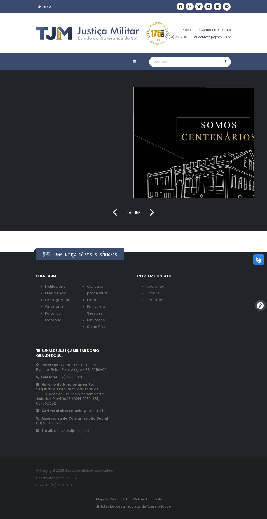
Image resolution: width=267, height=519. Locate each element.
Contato (224, 29)
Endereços (155, 299)
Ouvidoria (54, 306)
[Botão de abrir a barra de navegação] (135, 62)
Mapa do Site (106, 499)
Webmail (140, 499)
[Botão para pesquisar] (225, 62)
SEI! (125, 499)
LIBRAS (44, 6)
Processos (190, 29)
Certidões (208, 29)
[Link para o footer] (0, 235)
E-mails (152, 293)
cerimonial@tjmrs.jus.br (85, 410)
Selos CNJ (96, 326)
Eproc (92, 299)
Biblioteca (96, 320)
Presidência (56, 293)
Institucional (56, 286)
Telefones (155, 286)
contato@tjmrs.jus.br (214, 37)
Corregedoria (58, 299)
